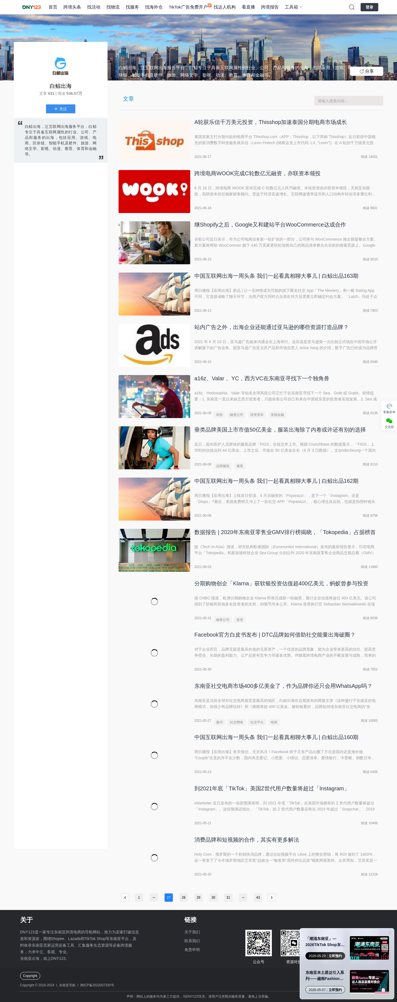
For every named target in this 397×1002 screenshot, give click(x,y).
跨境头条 (72, 7)
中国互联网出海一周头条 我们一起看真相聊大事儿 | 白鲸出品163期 (276, 276)
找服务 (132, 7)
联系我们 (192, 941)
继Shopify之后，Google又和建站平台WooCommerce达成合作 (270, 225)
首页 (53, 7)
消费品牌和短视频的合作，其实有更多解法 (246, 840)
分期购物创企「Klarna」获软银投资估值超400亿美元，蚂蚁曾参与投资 (281, 583)
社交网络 (236, 722)
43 (258, 897)
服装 (240, 466)
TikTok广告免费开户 (188, 7)
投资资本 (257, 415)
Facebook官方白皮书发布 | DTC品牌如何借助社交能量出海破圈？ (275, 635)
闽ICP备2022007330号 (97, 985)
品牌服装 (222, 466)
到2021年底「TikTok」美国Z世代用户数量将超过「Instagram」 (272, 788)
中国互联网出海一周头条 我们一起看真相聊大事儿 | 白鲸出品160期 (276, 737)
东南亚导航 (67, 985)
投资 (240, 620)
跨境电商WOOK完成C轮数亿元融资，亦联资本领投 (257, 173)
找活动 (93, 7)
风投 (219, 415)
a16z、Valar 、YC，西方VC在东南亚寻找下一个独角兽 (261, 378)
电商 (274, 722)
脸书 (219, 722)
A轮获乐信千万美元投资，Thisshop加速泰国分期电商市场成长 (270, 122)
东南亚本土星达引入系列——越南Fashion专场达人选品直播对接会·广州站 (325, 976)
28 (183, 897)
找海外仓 (154, 7)
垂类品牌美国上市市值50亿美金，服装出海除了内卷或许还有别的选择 (280, 430)
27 (168, 897)
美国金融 (277, 415)
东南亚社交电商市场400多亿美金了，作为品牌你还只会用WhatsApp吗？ (283, 686)
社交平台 (257, 722)
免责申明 (192, 949)
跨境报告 (270, 7)
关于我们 (192, 932)
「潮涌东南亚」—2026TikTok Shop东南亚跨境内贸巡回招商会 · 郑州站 (325, 942)
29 (198, 897)
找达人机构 (225, 7)
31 (228, 897)
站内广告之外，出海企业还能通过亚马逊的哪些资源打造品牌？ (271, 327)
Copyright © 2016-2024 (37, 985)
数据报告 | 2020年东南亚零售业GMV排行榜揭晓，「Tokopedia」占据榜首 (285, 532)
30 (213, 897)
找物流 (113, 7)
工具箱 (291, 7)
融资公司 (236, 415)
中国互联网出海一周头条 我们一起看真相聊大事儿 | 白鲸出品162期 (276, 481)
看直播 (248, 7)
